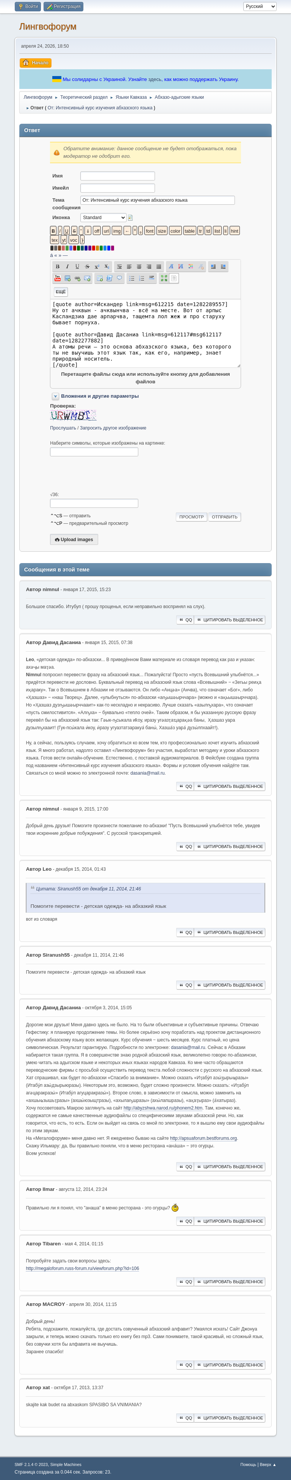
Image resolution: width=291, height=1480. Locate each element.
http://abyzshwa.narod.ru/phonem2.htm (163, 1108)
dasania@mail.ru (147, 773)
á (51, 255)
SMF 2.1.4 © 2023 (31, 1464)
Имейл (60, 188)
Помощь (248, 1464)
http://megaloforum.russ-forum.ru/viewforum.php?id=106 (82, 1268)
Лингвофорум (47, 26)
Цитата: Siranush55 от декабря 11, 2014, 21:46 (88, 889)
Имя (57, 176)
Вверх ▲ (268, 1464)
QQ (185, 620)
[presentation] (107, 474)
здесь (154, 79)
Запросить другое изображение (113, 428)
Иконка (61, 217)
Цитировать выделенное (229, 620)
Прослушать (63, 428)
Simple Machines (65, 1464)
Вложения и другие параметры (100, 396)
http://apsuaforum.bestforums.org (203, 1138)
